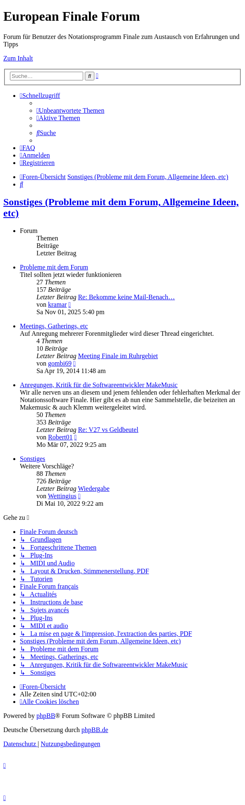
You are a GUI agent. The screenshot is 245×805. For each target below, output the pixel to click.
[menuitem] (70, 110)
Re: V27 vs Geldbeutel (108, 429)
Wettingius (62, 495)
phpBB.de (95, 729)
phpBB (45, 715)
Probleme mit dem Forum (54, 267)
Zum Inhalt (18, 58)
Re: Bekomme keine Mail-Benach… (126, 297)
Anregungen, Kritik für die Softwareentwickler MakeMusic (99, 384)
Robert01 (60, 437)
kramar (57, 304)
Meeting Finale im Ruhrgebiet (118, 355)
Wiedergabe (93, 488)
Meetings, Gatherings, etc (54, 326)
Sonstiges (32, 458)
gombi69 (60, 363)
